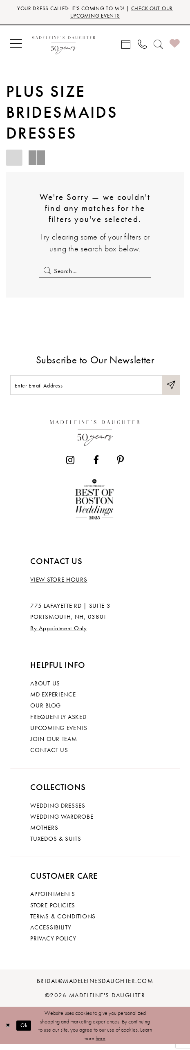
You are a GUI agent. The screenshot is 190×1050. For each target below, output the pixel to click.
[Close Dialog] (9, 1031)
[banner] (63, 45)
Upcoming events (58, 733)
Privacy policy (53, 943)
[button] (16, 45)
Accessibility (50, 932)
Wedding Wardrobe (61, 822)
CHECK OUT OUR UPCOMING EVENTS (118, 12)
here (100, 1043)
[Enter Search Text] (95, 272)
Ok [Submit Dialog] (26, 1030)
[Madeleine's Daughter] (94, 436)
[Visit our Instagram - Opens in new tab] (70, 465)
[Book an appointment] (126, 45)
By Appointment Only (58, 633)
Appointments (52, 899)
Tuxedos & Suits (55, 844)
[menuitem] (16, 45)
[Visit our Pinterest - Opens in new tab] (120, 465)
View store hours (58, 585)
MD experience (53, 699)
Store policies (52, 910)
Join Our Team (53, 744)
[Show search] (158, 45)
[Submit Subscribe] (170, 389)
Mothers (44, 833)
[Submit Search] (46, 272)
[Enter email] (95, 389)
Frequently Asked (58, 722)
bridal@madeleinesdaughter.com (95, 986)
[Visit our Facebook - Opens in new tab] (95, 465)
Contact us (49, 755)
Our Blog (45, 710)
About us (45, 688)
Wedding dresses (57, 810)
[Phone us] (142, 45)
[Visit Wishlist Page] (174, 45)
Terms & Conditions (63, 921)
